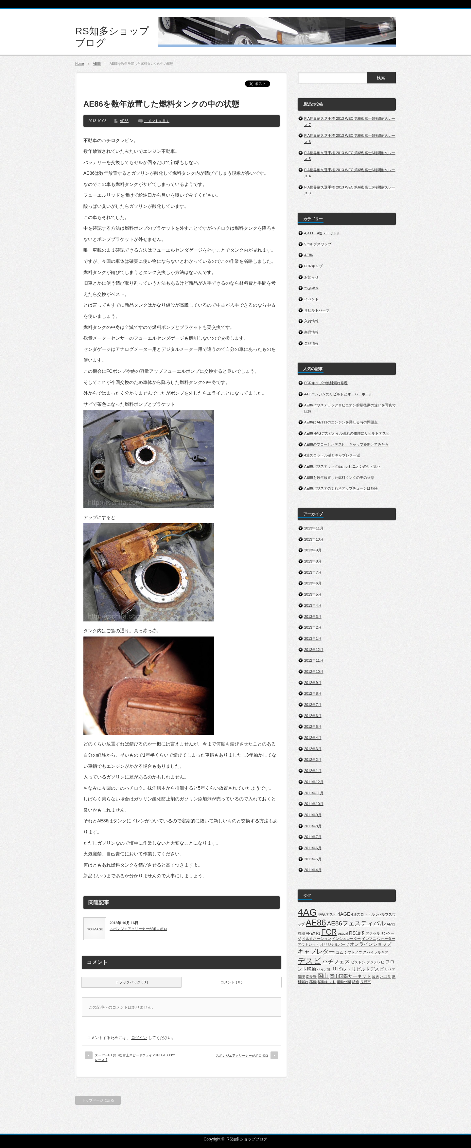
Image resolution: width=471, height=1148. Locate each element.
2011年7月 (313, 837)
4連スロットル (363, 914)
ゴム (339, 952)
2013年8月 (313, 561)
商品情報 (311, 332)
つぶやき (311, 288)
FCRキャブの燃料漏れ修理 (326, 383)
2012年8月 (313, 693)
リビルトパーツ (316, 310)
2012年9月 (313, 683)
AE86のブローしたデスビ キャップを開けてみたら (346, 444)
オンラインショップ (370, 944)
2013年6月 (313, 583)
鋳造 (355, 982)
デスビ (309, 961)
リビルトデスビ (368, 969)
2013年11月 (313, 528)
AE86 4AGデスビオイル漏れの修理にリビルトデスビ (347, 433)
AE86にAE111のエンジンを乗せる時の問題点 (341, 422)
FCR (329, 932)
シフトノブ (353, 952)
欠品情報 (311, 343)
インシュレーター (346, 939)
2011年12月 (313, 782)
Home (79, 63)
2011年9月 (313, 815)
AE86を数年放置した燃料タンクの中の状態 (339, 477)
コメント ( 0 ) (231, 982)
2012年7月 (313, 705)
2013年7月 (313, 572)
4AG (307, 912)
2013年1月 (313, 638)
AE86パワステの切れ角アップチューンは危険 (341, 488)
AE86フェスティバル (356, 923)
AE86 (97, 63)
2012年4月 (313, 738)
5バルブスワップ (317, 244)
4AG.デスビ (327, 914)
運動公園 (344, 982)
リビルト (341, 969)
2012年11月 (313, 660)
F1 (318, 933)
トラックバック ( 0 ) (131, 982)
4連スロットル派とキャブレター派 (332, 455)
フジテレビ (375, 962)
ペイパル (324, 969)
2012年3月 (313, 749)
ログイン (139, 1037)
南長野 (311, 976)
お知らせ (311, 277)
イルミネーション (316, 939)
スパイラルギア (375, 952)
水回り (385, 976)
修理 (301, 976)
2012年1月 (313, 771)
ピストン (358, 962)
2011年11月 (313, 793)
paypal (343, 933)
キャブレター (316, 951)
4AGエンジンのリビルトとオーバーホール (338, 394)
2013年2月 (313, 627)
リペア (390, 969)
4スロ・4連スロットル (322, 233)
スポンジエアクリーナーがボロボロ (138, 929)
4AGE (344, 914)
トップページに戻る (98, 1100)
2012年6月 (313, 716)
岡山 (323, 976)
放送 (375, 976)
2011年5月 (313, 859)
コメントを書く (156, 121)
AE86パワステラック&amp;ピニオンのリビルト (342, 466)
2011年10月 (313, 804)
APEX (310, 933)
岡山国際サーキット (350, 976)
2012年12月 (313, 650)
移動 (313, 982)
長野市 (365, 982)
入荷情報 (311, 321)
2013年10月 (313, 539)
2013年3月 (313, 617)
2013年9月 (313, 550)
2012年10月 (313, 671)
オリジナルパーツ (334, 944)
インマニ (369, 939)
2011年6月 (313, 848)
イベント (311, 299)
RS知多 (357, 933)
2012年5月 (313, 726)
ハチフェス (336, 962)
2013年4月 (313, 605)
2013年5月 (313, 594)
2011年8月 (313, 826)
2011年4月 (313, 870)
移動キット (327, 982)
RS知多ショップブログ (247, 1139)
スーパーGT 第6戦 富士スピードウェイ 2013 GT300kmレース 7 (135, 1057)
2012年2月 (313, 760)
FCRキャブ (313, 266)
